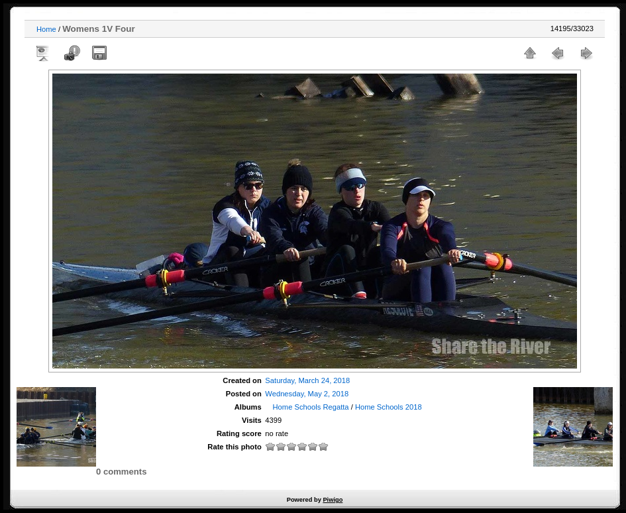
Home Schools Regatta (311, 407)
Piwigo (332, 499)
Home (46, 29)
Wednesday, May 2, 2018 (306, 394)
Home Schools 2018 (388, 407)
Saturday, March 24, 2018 (307, 380)
